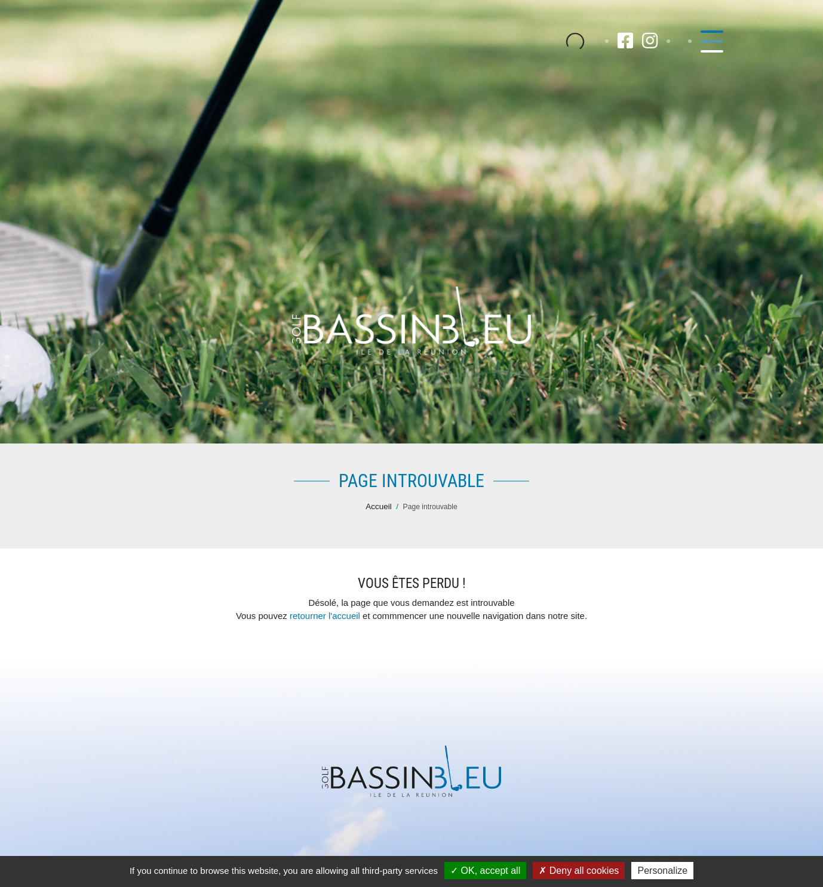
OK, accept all (485, 871)
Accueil (379, 506)
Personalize (662, 871)
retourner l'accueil (325, 616)
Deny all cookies (579, 871)
